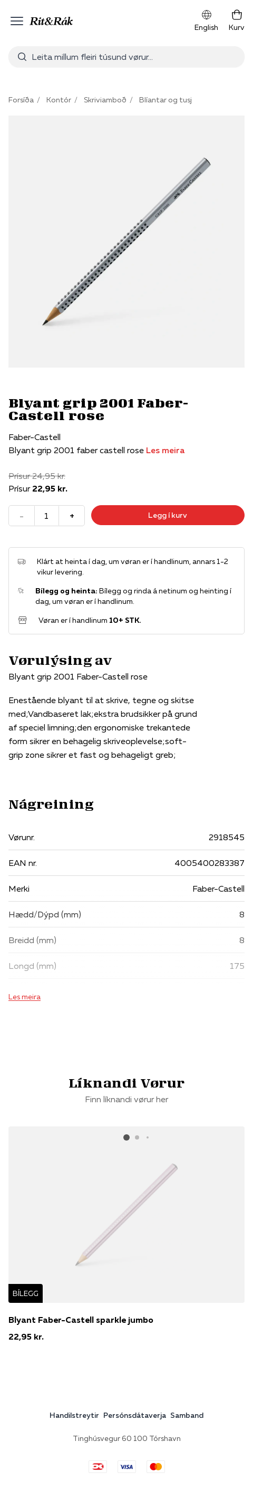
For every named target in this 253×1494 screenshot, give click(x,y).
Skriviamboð (105, 100)
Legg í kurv (167, 515)
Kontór (58, 100)
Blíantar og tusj (165, 100)
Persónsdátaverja (134, 1415)
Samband (186, 1415)
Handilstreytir (74, 1415)
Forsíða (21, 100)
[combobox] (126, 56)
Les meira (165, 450)
